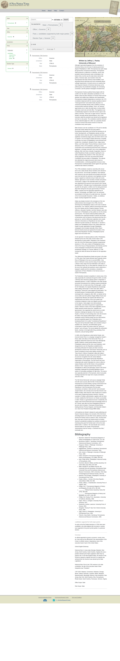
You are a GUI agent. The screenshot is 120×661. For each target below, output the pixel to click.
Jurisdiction (10, 42)
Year (8, 28)
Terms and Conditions (77, 597)
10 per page (50, 49)
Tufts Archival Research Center (62, 597)
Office (8, 32)
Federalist (10, 50)
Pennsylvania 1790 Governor (40, 55)
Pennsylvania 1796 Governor (40, 89)
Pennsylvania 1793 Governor (40, 72)
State (8, 18)
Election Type (10, 63)
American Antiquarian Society (45, 597)
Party (8, 45)
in (52, 19)
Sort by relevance (37, 49)
